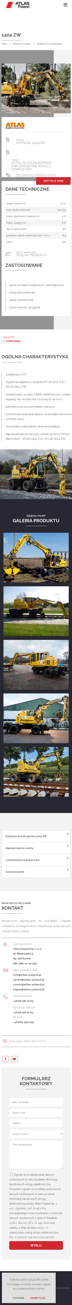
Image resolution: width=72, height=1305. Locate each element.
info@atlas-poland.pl (27, 974)
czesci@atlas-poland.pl (28, 984)
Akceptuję (37, 1298)
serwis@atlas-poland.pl (28, 979)
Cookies (18, 1298)
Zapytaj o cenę (53, 181)
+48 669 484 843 (23, 1022)
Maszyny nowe (22, 43)
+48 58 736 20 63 (23, 1000)
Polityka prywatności (58, 1287)
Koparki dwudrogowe (49, 43)
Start (4, 43)
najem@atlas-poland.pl (28, 989)
